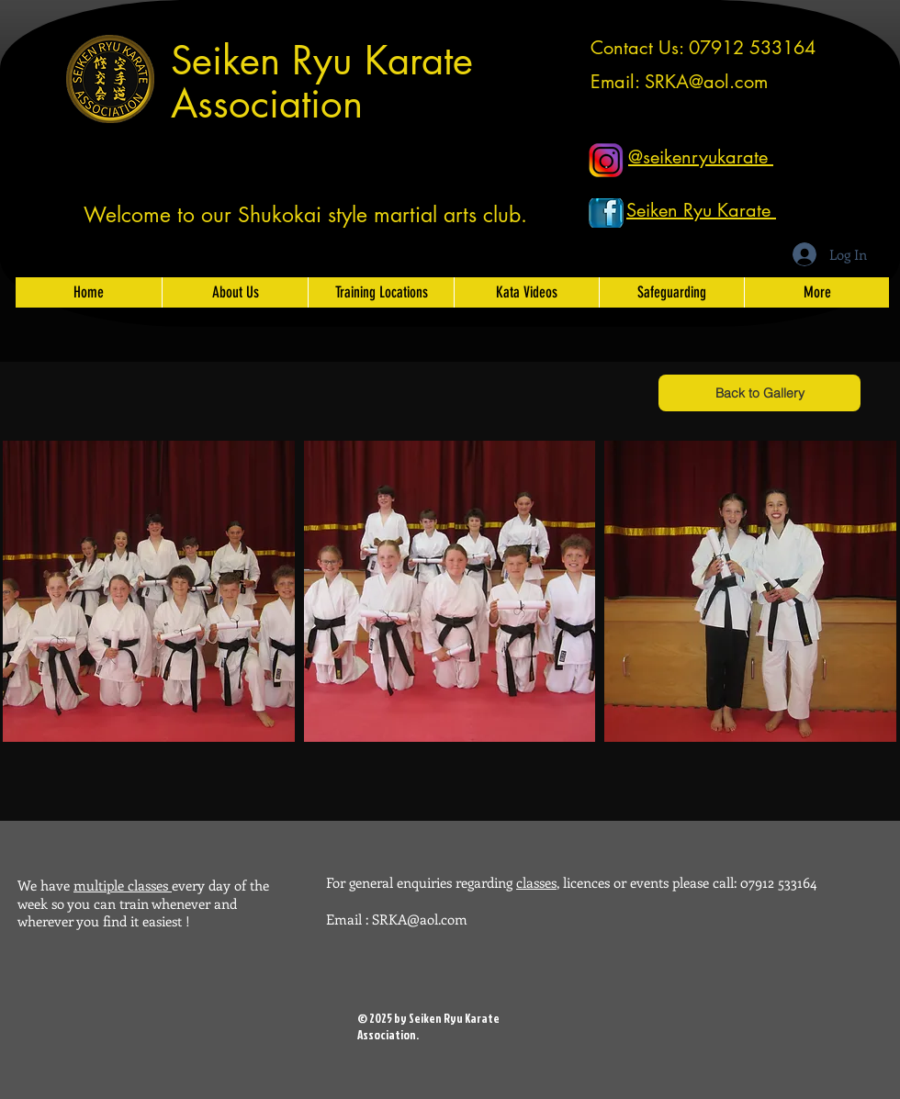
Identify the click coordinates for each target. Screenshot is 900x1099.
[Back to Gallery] (759, 393)
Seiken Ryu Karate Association (322, 82)
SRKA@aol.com (706, 82)
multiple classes (122, 885)
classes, (537, 882)
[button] (149, 591)
